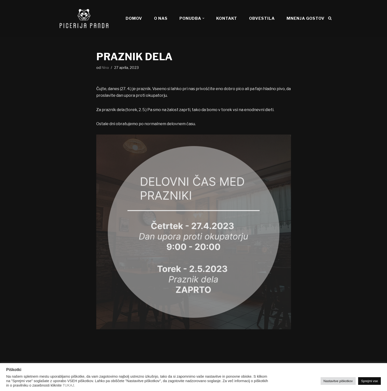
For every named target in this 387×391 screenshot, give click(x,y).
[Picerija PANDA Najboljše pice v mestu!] (84, 18)
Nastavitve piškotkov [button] (338, 381)
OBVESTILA (262, 18)
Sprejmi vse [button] (369, 381)
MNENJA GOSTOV (306, 18)
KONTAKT (226, 18)
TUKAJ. (69, 385)
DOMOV (134, 18)
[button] (203, 18)
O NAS (161, 18)
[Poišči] (330, 18)
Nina (105, 67)
